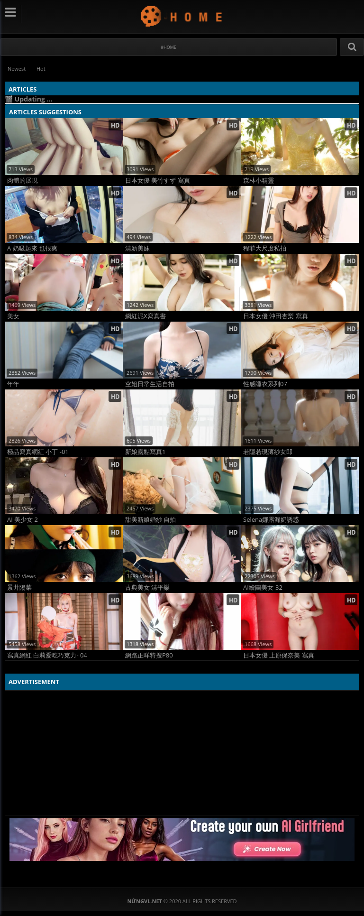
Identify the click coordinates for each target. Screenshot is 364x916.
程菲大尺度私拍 (264, 248)
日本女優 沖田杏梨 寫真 (275, 316)
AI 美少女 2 (22, 520)
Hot (42, 68)
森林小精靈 (258, 180)
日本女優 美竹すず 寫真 (157, 180)
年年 (13, 384)
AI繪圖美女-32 (262, 587)
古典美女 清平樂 (147, 587)
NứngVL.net (182, 16)
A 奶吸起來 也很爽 (32, 248)
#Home (168, 47)
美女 (13, 316)
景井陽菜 (19, 587)
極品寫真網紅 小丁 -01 (38, 452)
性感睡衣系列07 (265, 384)
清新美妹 (137, 248)
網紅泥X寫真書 (145, 316)
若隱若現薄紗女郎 (267, 452)
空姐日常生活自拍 (149, 384)
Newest (17, 68)
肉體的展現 (22, 180)
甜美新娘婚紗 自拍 (150, 520)
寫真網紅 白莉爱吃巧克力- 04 (47, 655)
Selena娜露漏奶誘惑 (271, 520)
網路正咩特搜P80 (149, 655)
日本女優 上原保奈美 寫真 (278, 655)
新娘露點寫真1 (145, 452)
